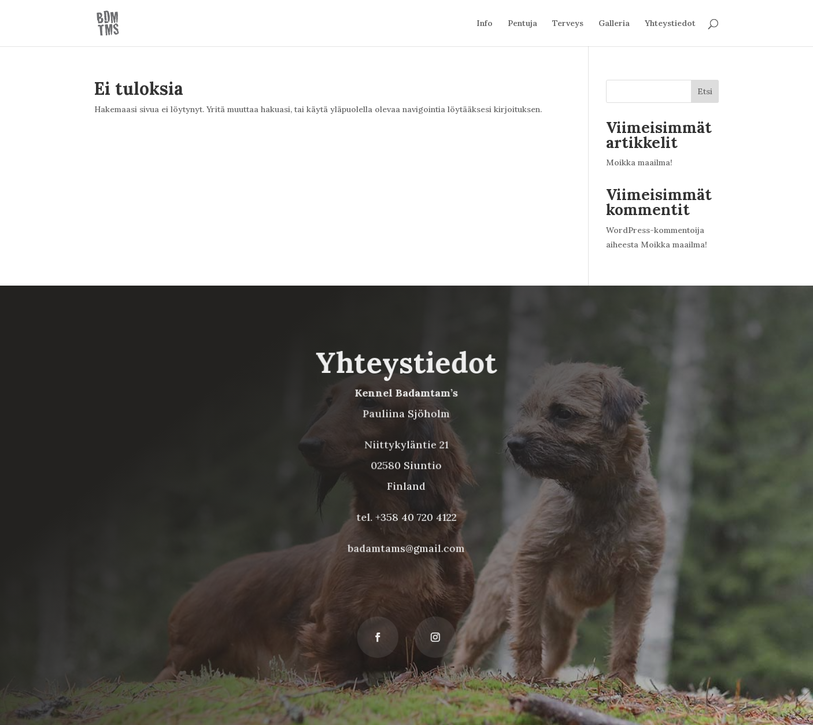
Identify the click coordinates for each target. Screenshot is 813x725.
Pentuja (522, 23)
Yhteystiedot (670, 23)
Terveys (567, 23)
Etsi (704, 91)
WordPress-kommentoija (655, 230)
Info (484, 23)
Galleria (614, 23)
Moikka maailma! (639, 162)
